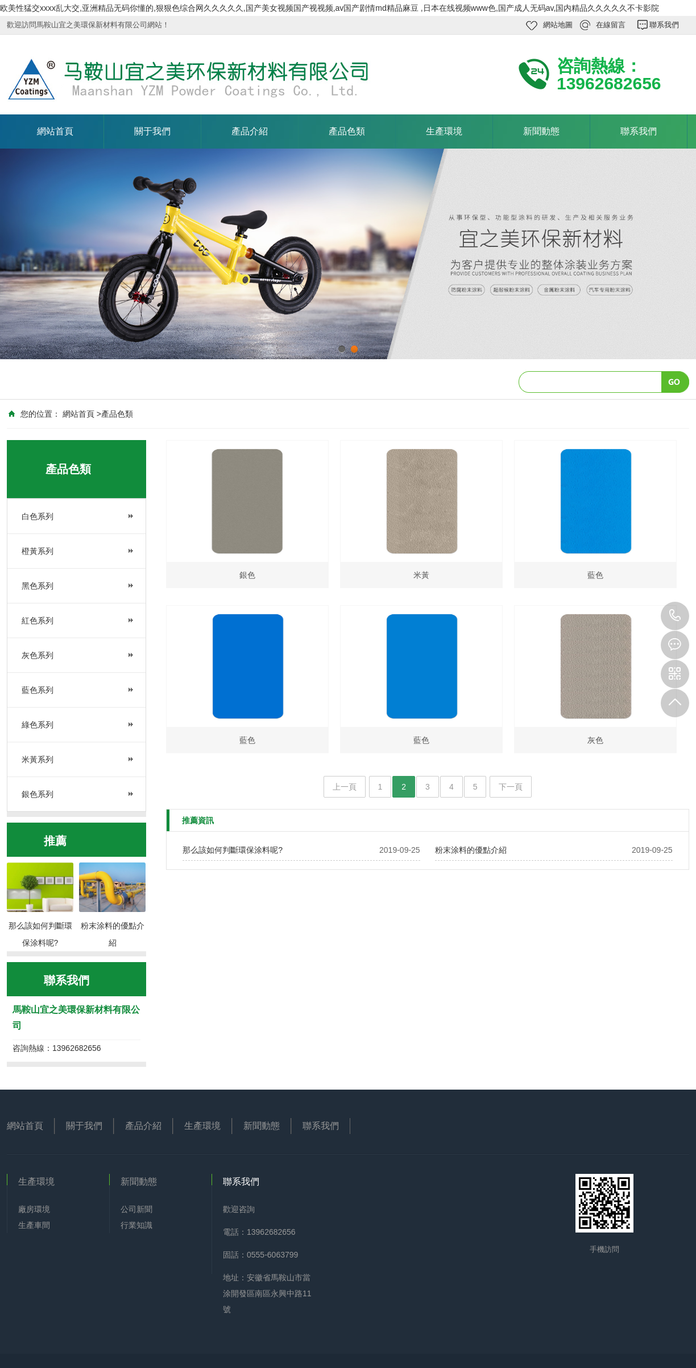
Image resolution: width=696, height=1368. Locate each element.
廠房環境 (34, 1209)
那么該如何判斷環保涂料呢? (233, 850)
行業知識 (136, 1225)
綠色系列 (37, 724)
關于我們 (152, 131)
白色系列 (37, 516)
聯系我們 (664, 24)
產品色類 (347, 131)
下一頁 (511, 786)
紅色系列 (37, 620)
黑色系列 (37, 585)
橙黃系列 (37, 551)
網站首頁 (55, 131)
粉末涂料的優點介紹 (471, 850)
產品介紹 (249, 131)
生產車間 (34, 1225)
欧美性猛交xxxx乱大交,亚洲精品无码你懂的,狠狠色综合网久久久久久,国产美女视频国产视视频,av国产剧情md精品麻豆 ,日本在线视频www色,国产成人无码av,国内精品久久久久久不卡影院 (329, 8)
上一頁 (345, 786)
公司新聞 (136, 1209)
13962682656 (675, 616)
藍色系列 (37, 690)
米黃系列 (37, 759)
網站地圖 (558, 24)
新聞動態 (541, 131)
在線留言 (610, 24)
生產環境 (444, 131)
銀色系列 (37, 794)
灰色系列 (37, 655)
